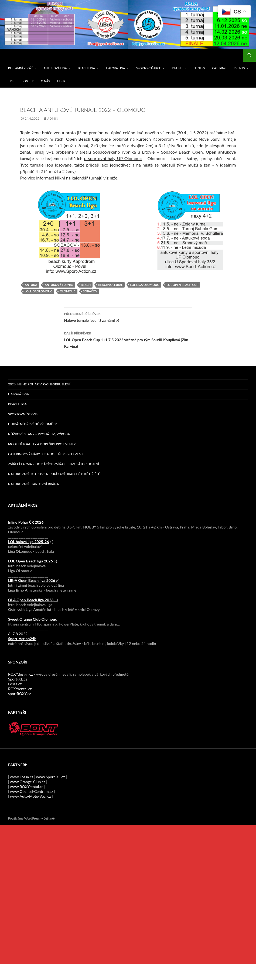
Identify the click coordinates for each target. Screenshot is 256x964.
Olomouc (68, 291)
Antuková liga (55, 68)
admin (52, 118)
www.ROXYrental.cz (26, 786)
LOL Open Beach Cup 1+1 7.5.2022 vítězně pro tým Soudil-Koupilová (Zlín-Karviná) (128, 339)
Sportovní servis (22, 414)
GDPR (61, 81)
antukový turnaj (59, 284)
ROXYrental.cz (20, 688)
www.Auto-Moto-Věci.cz (30, 796)
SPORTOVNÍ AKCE (148, 68)
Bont (26, 81)
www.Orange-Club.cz (27, 781)
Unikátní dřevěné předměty (32, 424)
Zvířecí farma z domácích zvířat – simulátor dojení (53, 464)
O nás (45, 81)
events (239, 68)
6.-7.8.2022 (22, 636)
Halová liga (115, 68)
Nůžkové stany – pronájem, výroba (39, 434)
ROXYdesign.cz (20, 674)
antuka (31, 284)
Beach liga (86, 68)
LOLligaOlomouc (38, 291)
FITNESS (199, 68)
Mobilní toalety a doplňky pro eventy (42, 444)
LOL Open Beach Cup (182, 284)
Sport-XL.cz (17, 679)
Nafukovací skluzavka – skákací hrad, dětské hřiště (54, 474)
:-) (30, 541)
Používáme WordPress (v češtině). (31, 818)
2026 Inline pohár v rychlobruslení (39, 384)
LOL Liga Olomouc (144, 284)
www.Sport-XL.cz (50, 777)
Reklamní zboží (20, 68)
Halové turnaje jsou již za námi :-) (128, 317)
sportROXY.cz (19, 693)
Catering (219, 68)
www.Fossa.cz (21, 777)
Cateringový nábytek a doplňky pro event (45, 454)
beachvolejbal (110, 284)
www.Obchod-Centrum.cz (31, 791)
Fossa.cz (15, 684)
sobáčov (90, 291)
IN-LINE (177, 68)
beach (86, 284)
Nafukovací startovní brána (33, 484)
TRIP (11, 81)
